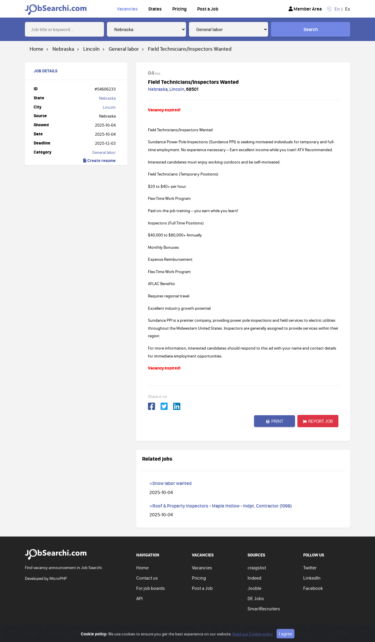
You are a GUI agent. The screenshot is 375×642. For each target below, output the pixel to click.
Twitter (309, 568)
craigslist (257, 568)
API (139, 598)
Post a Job (207, 9)
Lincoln (109, 107)
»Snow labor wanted (170, 483)
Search (311, 29)
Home (142, 568)
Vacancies (127, 9)
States (155, 9)
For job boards (150, 588)
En (337, 9)
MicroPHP (58, 578)
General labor (104, 152)
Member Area (305, 9)
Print (274, 421)
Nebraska (107, 98)
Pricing (179, 9)
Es (347, 9)
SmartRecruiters (264, 609)
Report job (318, 421)
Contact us (147, 578)
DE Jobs (256, 598)
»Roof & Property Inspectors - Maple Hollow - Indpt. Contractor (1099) (220, 506)
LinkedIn (312, 578)
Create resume (99, 160)
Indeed (254, 578)
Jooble (254, 588)
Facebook (313, 588)
